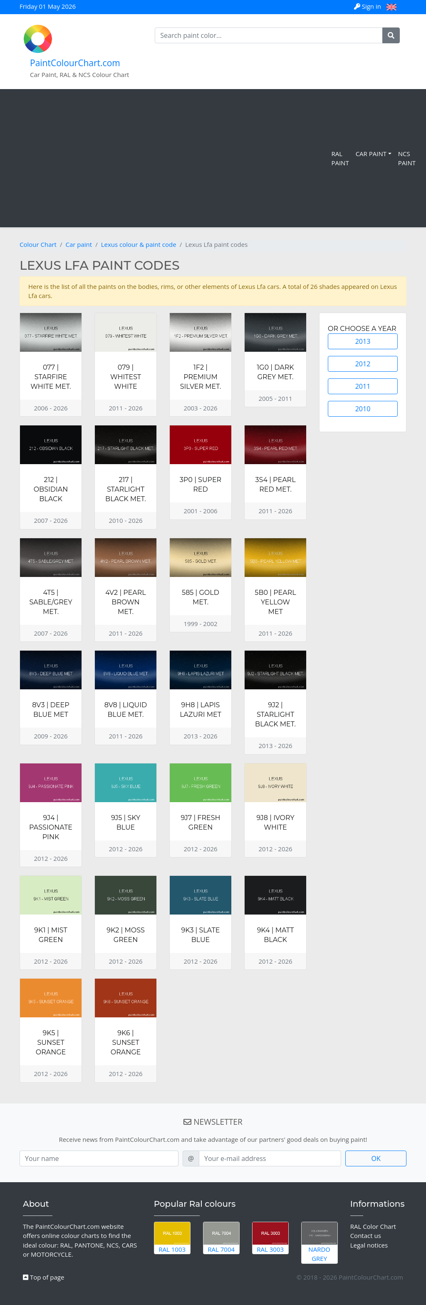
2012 (363, 363)
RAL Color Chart (373, 1226)
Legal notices (369, 1245)
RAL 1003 (172, 1237)
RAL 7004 (221, 1237)
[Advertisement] (167, 158)
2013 (363, 341)
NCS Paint (407, 158)
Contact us (365, 1235)
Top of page (43, 1277)
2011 (363, 386)
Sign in (368, 6)
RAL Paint (340, 158)
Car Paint (371, 153)
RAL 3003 (270, 1237)
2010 (363, 408)
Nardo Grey (319, 1242)
